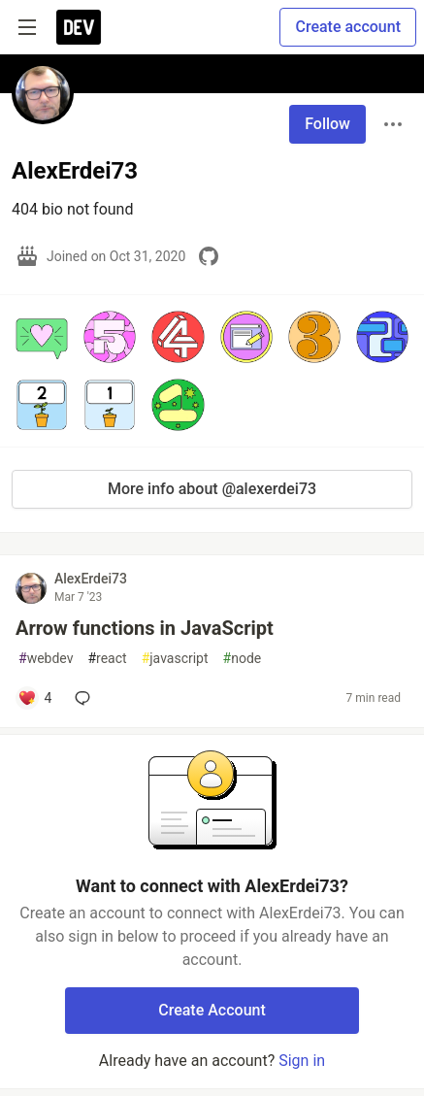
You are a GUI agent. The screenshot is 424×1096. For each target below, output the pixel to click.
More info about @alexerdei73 (212, 489)
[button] (42, 337)
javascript (175, 658)
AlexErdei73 (90, 578)
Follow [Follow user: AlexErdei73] (327, 124)
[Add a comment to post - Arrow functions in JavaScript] (34, 698)
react (106, 658)
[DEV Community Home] (78, 27)
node (242, 658)
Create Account (212, 1010)
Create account (348, 26)
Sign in (301, 1060)
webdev (45, 658)
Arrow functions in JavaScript (145, 628)
